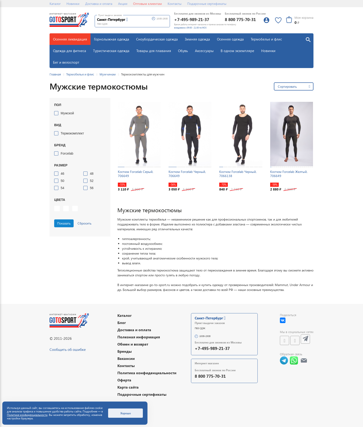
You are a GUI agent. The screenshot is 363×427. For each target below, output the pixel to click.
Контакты (175, 3)
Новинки (72, 3)
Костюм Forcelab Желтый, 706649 (288, 173)
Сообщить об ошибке (68, 349)
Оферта (124, 379)
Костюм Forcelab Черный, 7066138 (238, 173)
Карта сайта (128, 387)
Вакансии (126, 358)
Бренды (124, 351)
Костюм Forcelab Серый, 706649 (135, 173)
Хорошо (125, 413)
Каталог (55, 3)
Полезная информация (138, 336)
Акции (122, 3)
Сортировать (287, 86)
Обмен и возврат (132, 344)
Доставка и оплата (98, 3)
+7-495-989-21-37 (191, 19)
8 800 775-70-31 (240, 19)
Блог (121, 322)
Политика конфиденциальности (146, 372)
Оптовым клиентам (147, 3)
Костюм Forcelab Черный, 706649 (187, 173)
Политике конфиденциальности (27, 415)
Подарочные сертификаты (206, 3)
